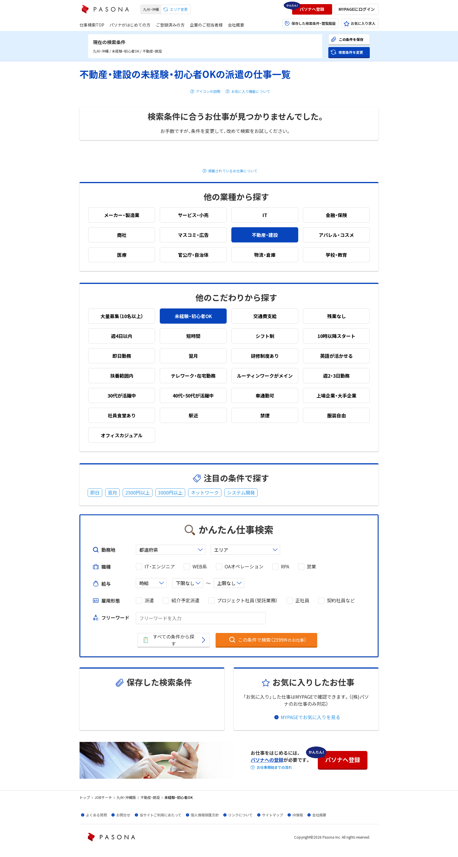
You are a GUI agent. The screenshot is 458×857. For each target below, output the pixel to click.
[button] (312, 9)
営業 (311, 566)
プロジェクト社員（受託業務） (247, 600)
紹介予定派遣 (185, 600)
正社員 (302, 600)
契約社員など (341, 600)
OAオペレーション (244, 566)
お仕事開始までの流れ (274, 767)
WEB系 (199, 566)
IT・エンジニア (160, 566)
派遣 (149, 600)
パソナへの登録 (267, 759)
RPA (285, 566)
